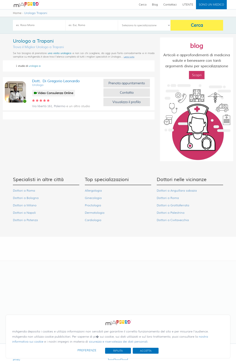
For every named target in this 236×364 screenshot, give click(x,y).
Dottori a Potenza (25, 220)
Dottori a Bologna (26, 198)
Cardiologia (93, 220)
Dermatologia (94, 212)
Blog (155, 4)
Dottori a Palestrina (170, 212)
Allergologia (93, 190)
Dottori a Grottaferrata (173, 205)
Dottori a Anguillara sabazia (177, 190)
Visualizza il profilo (126, 102)
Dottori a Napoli (24, 212)
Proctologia (93, 205)
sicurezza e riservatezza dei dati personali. (118, 341)
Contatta (126, 93)
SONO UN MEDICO (211, 4)
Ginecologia (93, 198)
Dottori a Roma (24, 190)
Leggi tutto (129, 57)
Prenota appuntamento (126, 83)
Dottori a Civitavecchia (173, 220)
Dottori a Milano (25, 205)
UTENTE (187, 4)
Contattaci (170, 4)
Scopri (197, 75)
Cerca (142, 4)
